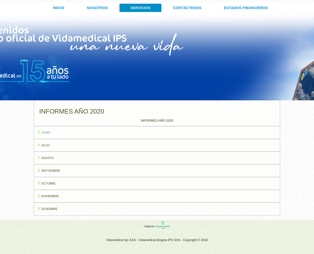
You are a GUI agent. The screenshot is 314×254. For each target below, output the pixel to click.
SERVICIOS (140, 8)
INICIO (58, 8)
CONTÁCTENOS (187, 8)
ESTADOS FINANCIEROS (246, 8)
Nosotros (97, 8)
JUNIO (45, 132)
